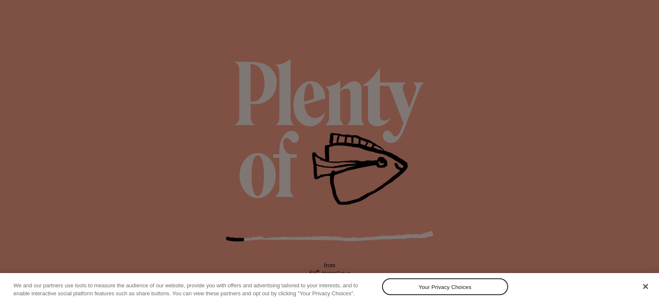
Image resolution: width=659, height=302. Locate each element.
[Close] (645, 286)
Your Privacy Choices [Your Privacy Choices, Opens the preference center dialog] (445, 287)
